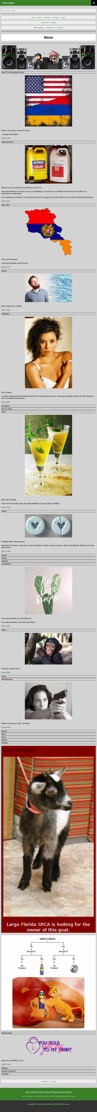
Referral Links (51, 27)
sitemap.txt (43, 1108)
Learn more (5, 138)
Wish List (60, 27)
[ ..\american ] (45, 22)
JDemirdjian (8, 3)
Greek (63, 17)
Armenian (56, 17)
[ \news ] (53, 22)
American (47, 17)
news (13, 10)
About (40, 17)
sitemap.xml (53, 1108)
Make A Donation (39, 27)
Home (33, 17)
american (5, 10)
